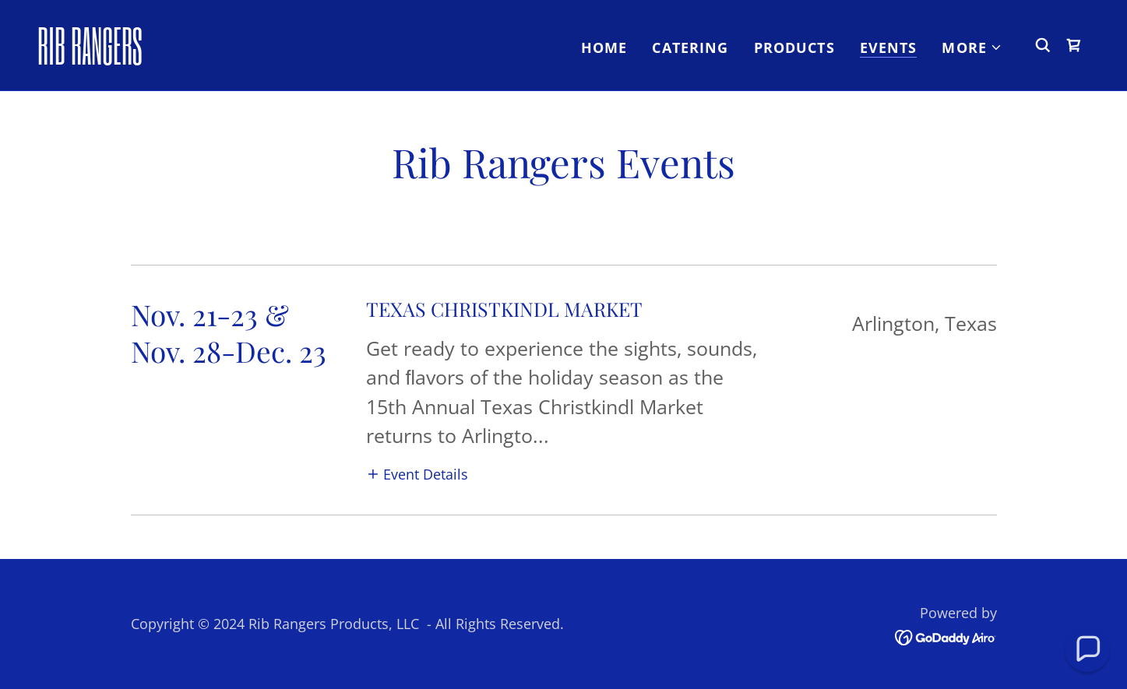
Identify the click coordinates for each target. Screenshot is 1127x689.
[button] (972, 47)
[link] (184, 59)
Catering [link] (690, 47)
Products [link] (794, 47)
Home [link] (604, 47)
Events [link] (888, 47)
